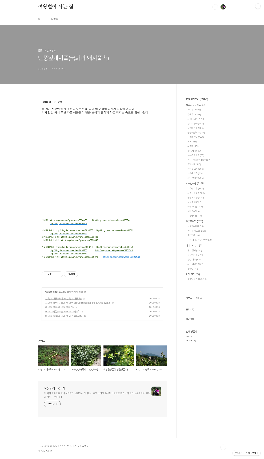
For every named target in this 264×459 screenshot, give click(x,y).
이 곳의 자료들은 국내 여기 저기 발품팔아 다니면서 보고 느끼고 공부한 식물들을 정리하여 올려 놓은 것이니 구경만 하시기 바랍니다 (97, 395)
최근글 (189, 298)
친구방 (192, 268)
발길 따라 (194, 259)
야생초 (62, 292)
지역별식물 (195, 183)
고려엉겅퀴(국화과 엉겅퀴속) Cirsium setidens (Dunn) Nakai (77, 302)
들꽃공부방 (194, 221)
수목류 (194, 114)
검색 (215, 7)
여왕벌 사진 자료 (197, 279)
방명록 (54, 19)
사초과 (193, 146)
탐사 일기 (194, 250)
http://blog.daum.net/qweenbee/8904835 (122, 257)
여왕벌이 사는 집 (55, 6)
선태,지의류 (194, 150)
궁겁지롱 (194, 235)
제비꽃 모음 (195, 169)
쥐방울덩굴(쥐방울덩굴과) (59, 307)
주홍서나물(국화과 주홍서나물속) (63, 298)
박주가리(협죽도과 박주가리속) (62, 311)
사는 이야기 (195, 264)
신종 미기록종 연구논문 (199, 240)
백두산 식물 (195, 188)
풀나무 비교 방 (196, 231)
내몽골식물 (194, 215)
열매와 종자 (195, 123)
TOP (223, 447)
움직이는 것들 (195, 255)
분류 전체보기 (197, 99)
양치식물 (194, 164)
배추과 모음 (195, 137)
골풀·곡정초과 (196, 132)
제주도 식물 (196, 193)
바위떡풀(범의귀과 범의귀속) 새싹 (63, 315)
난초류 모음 (195, 173)
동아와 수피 (195, 128)
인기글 (199, 298)
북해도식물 (195, 206)
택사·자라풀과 (195, 155)
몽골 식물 (194, 202)
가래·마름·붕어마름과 (198, 159)
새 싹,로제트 (196, 119)
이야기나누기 (195, 245)
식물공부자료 (195, 226)
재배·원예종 (195, 178)
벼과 (192, 141)
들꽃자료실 (51, 292)
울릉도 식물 (195, 197)
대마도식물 (194, 211)
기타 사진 (193, 274)
